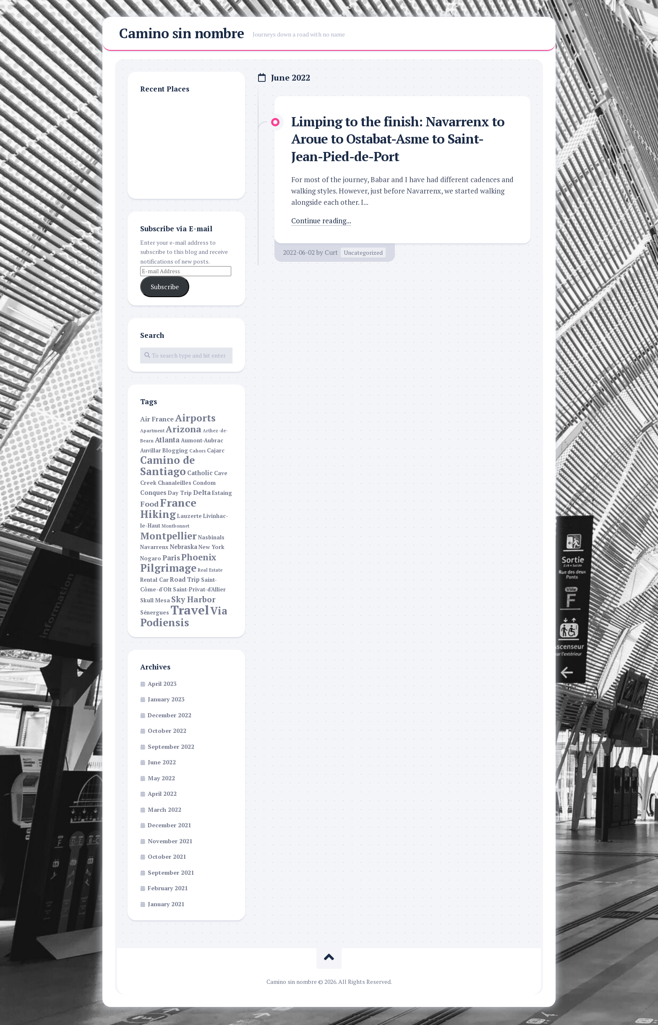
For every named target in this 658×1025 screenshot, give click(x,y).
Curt (331, 253)
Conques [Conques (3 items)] (153, 493)
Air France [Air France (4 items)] (157, 420)
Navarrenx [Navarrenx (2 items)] (154, 548)
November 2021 (170, 842)
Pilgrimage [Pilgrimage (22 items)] (168, 569)
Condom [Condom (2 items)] (204, 484)
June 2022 (162, 763)
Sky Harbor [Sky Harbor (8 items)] (193, 600)
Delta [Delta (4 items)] (202, 493)
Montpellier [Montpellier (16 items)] (168, 536)
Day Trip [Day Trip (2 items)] (180, 493)
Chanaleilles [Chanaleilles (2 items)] (174, 484)
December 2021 (169, 826)
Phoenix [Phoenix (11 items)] (199, 558)
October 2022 (167, 732)
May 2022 (161, 779)
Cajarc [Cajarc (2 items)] (216, 451)
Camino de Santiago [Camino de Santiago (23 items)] (167, 466)
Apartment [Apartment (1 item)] (152, 431)
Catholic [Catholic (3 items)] (200, 474)
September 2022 (171, 747)
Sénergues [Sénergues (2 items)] (154, 613)
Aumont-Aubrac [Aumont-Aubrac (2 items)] (202, 441)
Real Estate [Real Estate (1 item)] (210, 571)
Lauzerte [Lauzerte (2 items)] (189, 516)
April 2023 (162, 684)
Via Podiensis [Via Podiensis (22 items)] (183, 617)
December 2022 (169, 716)
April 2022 (162, 795)
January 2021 (166, 905)
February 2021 (168, 889)
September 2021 (171, 873)
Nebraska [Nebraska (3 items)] (183, 548)
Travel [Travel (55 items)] (189, 611)
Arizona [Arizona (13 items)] (183, 430)
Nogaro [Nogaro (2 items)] (150, 559)
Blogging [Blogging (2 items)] (175, 451)
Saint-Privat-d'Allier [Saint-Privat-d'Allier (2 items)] (199, 590)
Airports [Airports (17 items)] (195, 419)
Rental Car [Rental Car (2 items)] (154, 580)
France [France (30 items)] (178, 504)
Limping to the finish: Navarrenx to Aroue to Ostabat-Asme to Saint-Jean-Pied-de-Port (401, 139)
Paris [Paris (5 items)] (171, 558)
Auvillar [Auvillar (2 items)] (150, 451)
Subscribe (165, 287)
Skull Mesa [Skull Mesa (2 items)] (155, 601)
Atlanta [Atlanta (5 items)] (167, 441)
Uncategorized (363, 253)
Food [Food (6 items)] (149, 505)
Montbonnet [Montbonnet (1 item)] (175, 527)
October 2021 (167, 858)
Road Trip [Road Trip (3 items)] (185, 580)
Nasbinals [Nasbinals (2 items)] (211, 538)
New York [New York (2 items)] (211, 548)
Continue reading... (321, 221)
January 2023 (166, 700)
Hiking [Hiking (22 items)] (158, 515)
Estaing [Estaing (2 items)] (222, 493)
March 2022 (164, 810)
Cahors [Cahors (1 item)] (197, 452)
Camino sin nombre (181, 34)
